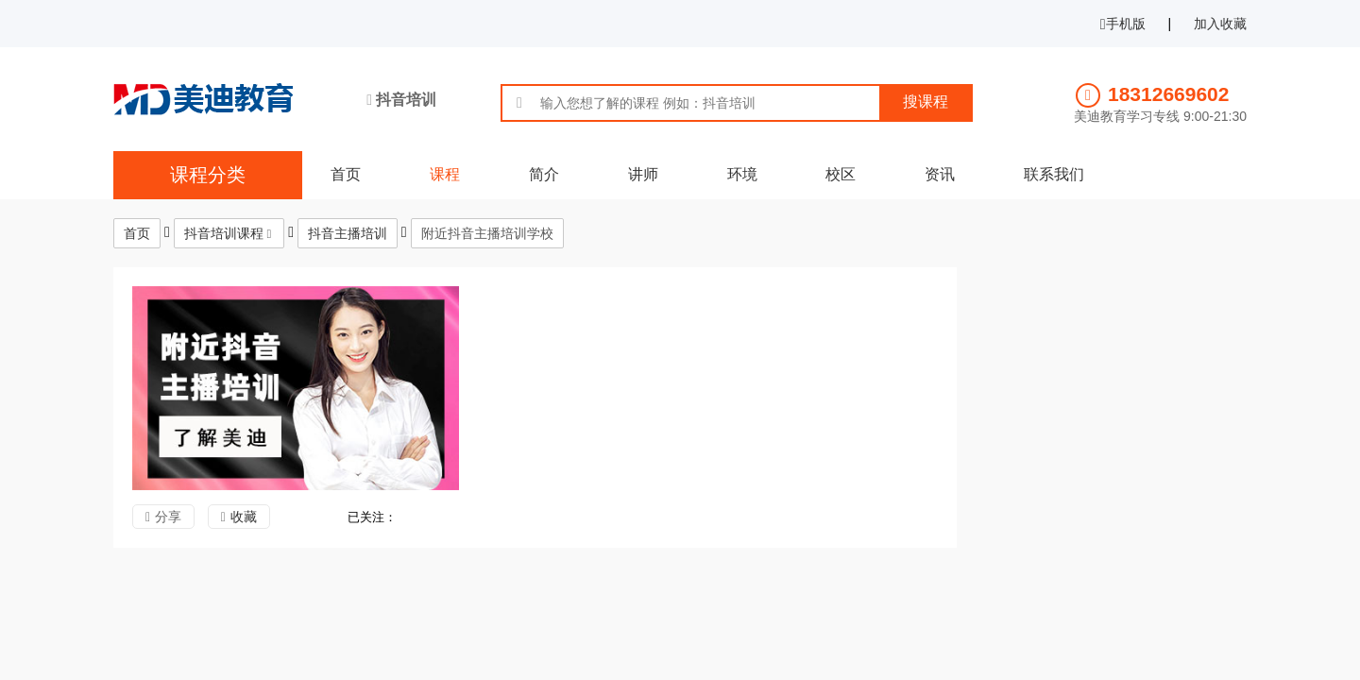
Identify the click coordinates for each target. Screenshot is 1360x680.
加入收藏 (1220, 23)
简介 (544, 174)
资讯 (940, 174)
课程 (445, 174)
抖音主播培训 (347, 233)
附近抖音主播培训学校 (487, 233)
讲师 (643, 174)
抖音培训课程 (224, 233)
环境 (742, 174)
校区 (840, 174)
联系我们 (1054, 174)
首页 (346, 174)
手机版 (1123, 23)
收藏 (243, 516)
